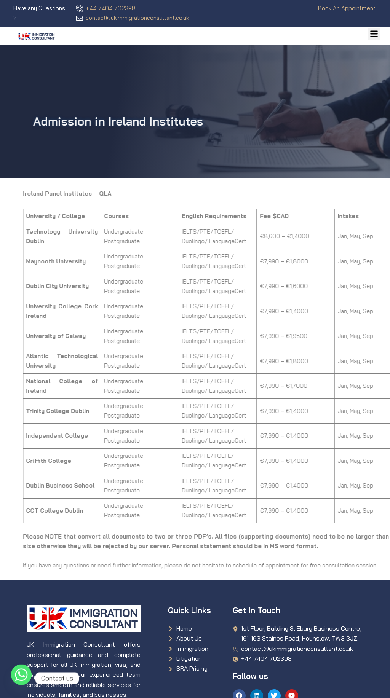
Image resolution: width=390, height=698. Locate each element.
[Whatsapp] (21, 678)
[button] (374, 34)
